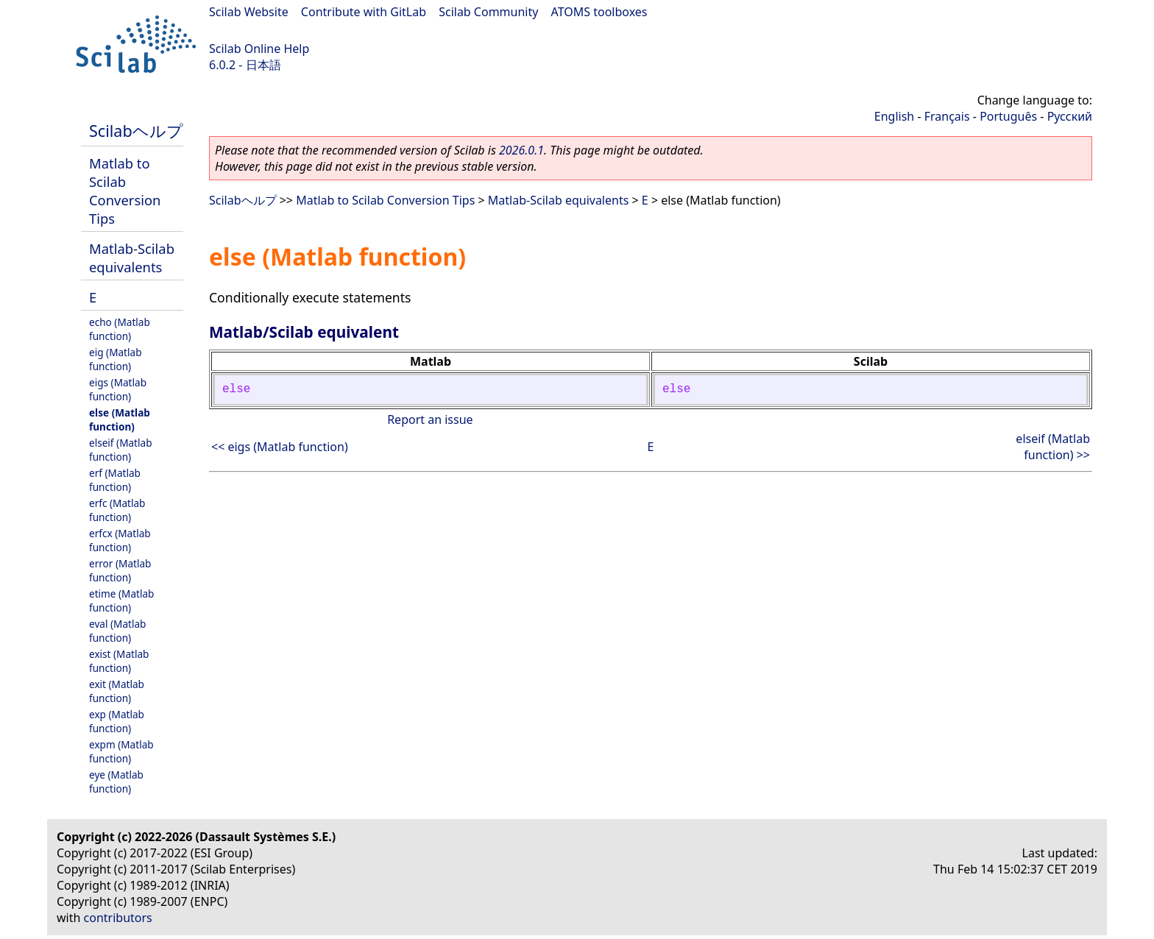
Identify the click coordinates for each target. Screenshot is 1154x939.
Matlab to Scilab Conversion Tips (124, 190)
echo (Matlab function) (119, 329)
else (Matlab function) (119, 419)
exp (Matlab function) (116, 721)
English (894, 116)
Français (947, 116)
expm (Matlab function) (121, 751)
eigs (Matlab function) (117, 389)
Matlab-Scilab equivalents (131, 257)
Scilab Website (248, 12)
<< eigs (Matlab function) (279, 447)
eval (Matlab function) (117, 631)
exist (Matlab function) (119, 661)
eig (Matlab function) (115, 359)
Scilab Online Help (259, 48)
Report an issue (429, 419)
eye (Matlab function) (116, 782)
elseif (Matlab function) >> (1053, 446)
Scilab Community (488, 12)
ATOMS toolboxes (599, 12)
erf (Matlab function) (115, 480)
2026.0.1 (521, 150)
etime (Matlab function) (121, 600)
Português (1008, 116)
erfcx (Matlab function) (120, 540)
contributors (118, 918)
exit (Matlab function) (116, 691)
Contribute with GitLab (363, 12)
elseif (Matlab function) (120, 450)
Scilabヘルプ (136, 130)
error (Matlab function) (120, 570)
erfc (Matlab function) (117, 510)
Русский (1069, 116)
